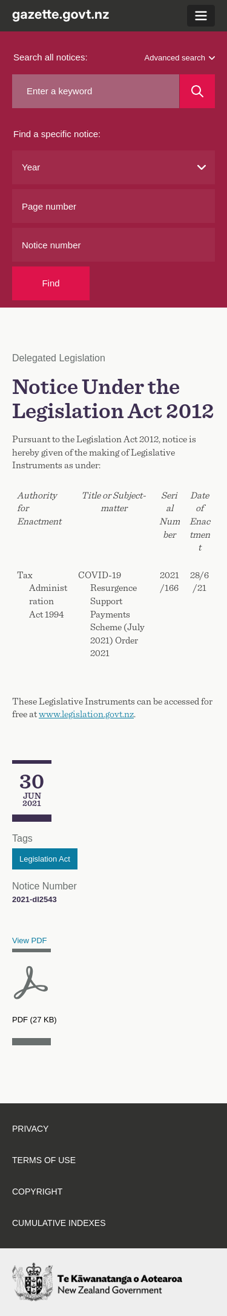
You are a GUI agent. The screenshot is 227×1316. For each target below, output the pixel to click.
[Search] (197, 91)
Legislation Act (44, 858)
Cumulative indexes (59, 1223)
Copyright (37, 1191)
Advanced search (180, 57)
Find (50, 283)
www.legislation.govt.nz (86, 714)
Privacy (30, 1129)
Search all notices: (50, 57)
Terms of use (44, 1160)
